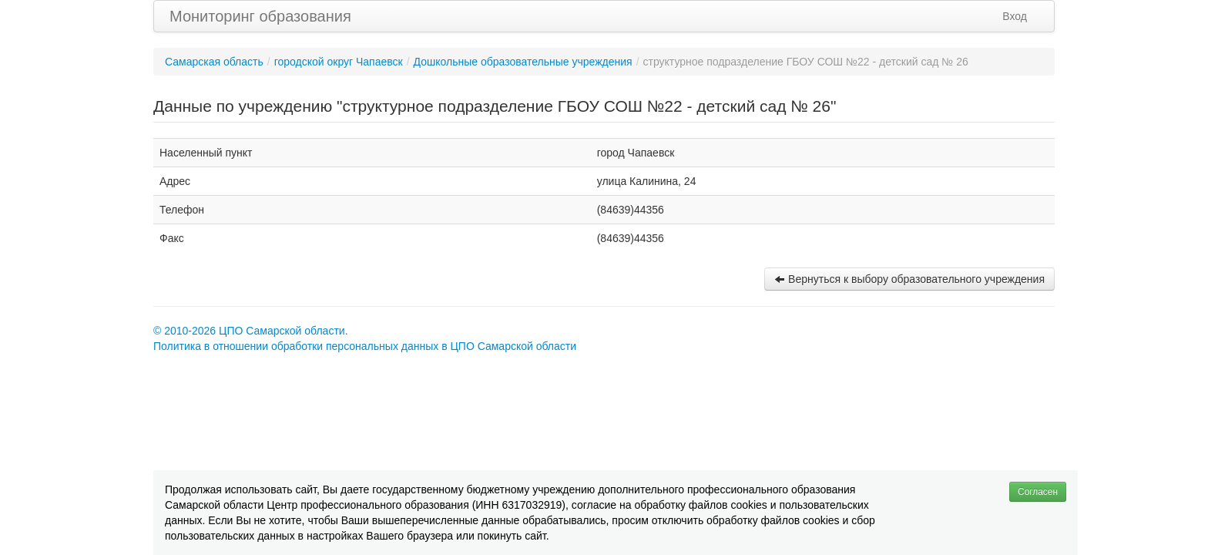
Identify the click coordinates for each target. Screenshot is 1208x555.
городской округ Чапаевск (338, 62)
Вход (1014, 16)
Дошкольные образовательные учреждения (523, 62)
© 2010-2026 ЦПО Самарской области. (250, 331)
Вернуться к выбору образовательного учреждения (909, 279)
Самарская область (214, 62)
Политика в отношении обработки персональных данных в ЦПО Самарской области (364, 346)
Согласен (1038, 491)
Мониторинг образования (260, 16)
